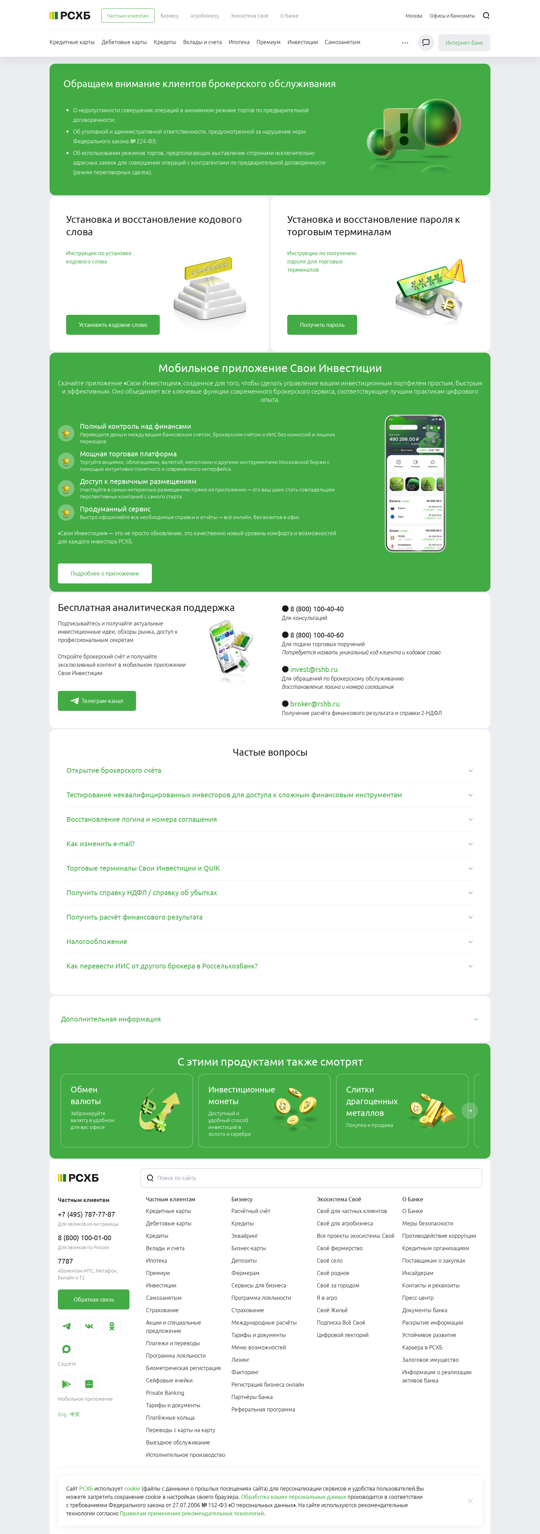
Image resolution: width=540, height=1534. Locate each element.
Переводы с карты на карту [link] (180, 1430)
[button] (405, 43)
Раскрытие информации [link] (432, 1322)
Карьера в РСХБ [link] (422, 1347)
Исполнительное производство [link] (185, 1455)
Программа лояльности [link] (176, 1355)
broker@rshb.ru (315, 704)
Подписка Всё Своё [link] (341, 1322)
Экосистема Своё (339, 1199)
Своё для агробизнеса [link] (345, 1223)
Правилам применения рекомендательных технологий (192, 1513)
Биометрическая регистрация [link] (183, 1368)
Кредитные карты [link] (168, 1211)
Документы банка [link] (424, 1310)
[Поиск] (486, 15)
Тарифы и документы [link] (173, 1405)
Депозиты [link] (244, 1260)
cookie (132, 1488)
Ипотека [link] (156, 1260)
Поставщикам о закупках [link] (433, 1260)
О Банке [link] (412, 1211)
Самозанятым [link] (164, 1298)
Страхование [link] (162, 1310)
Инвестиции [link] (161, 1285)
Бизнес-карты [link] (248, 1248)
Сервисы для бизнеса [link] (258, 1285)
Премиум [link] (158, 1273)
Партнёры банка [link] (252, 1397)
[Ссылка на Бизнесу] (170, 15)
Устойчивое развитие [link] (429, 1335)
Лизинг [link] (240, 1360)
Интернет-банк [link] (464, 43)
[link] (113, 325)
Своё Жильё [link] (332, 1310)
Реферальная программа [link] (263, 1409)
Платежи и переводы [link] (173, 1343)
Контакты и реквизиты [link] (431, 1285)
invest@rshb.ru (314, 669)
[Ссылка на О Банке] (289, 15)
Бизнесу (241, 1199)
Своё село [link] (330, 1260)
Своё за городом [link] (338, 1285)
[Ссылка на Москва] (414, 15)
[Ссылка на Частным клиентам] (128, 15)
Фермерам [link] (245, 1273)
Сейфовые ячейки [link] (169, 1380)
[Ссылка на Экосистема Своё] (249, 15)
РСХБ (86, 1488)
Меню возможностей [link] (258, 1347)
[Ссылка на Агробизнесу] (205, 15)
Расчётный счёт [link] (250, 1211)
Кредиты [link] (157, 1236)
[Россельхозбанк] (70, 15)
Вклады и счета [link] (165, 1248)
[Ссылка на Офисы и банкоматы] (452, 15)
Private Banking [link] (165, 1393)
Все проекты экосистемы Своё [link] (356, 1236)
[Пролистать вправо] (469, 1110)
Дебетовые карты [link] (168, 1223)
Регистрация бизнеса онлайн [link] (267, 1384)
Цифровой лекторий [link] (342, 1335)
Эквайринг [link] (244, 1236)
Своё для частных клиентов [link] (352, 1211)
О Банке (412, 1199)
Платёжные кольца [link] (170, 1417)
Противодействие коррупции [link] (439, 1236)
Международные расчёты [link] (264, 1322)
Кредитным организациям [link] (435, 1248)
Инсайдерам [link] (418, 1273)
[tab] (270, 770)
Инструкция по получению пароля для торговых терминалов (321, 261)
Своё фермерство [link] (340, 1248)
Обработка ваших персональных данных (293, 1497)
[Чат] (426, 42)
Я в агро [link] (327, 1298)
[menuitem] (128, 15)
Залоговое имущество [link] (430, 1360)
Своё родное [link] (333, 1273)
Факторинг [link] (245, 1372)
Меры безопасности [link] (427, 1223)
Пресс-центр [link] (418, 1298)
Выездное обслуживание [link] (178, 1442)
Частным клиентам (170, 1199)
